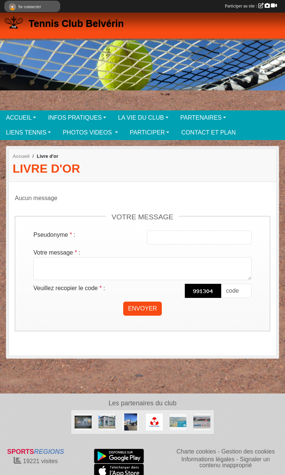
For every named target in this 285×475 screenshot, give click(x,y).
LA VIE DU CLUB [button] (141, 117)
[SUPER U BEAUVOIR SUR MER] (202, 421)
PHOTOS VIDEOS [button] (88, 132)
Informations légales (208, 459)
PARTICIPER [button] (147, 132)
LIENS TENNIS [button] (26, 132)
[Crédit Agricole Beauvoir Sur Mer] (178, 421)
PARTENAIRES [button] (201, 117)
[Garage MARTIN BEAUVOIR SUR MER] (131, 421)
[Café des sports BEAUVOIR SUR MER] (83, 421)
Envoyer (142, 308)
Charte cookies (196, 451)
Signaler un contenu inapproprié (234, 462)
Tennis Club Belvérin (76, 23)
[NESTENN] (107, 421)
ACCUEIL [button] (19, 117)
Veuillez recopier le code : (69, 288)
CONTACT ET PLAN (208, 132)
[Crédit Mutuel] (154, 421)
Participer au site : (251, 6)
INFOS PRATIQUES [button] (75, 117)
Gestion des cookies (248, 451)
